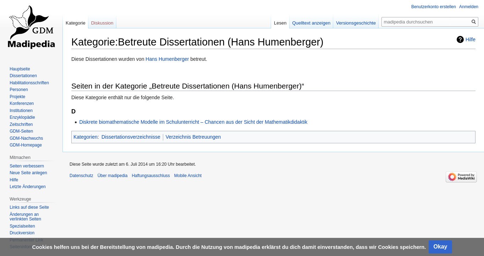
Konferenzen (22, 103)
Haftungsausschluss (151, 175)
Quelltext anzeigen (311, 23)
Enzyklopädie (22, 117)
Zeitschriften (21, 124)
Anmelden (468, 6)
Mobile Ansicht (188, 175)
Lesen (280, 23)
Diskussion (102, 23)
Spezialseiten (22, 226)
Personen (19, 89)
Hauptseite (20, 68)
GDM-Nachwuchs (26, 138)
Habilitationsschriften (29, 82)
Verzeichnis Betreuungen (193, 137)
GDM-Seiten (21, 131)
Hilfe (470, 39)
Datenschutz (81, 175)
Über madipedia (113, 175)
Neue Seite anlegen (28, 172)
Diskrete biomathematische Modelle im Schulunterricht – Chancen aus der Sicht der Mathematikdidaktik (193, 122)
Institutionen (21, 110)
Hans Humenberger (167, 59)
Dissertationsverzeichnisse (130, 137)
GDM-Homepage (26, 145)
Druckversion (22, 232)
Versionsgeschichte (356, 23)
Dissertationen (23, 75)
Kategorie (76, 23)
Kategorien (85, 137)
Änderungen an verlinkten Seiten (25, 217)
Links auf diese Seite (29, 207)
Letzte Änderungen (27, 186)
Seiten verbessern (27, 166)
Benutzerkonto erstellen (433, 6)
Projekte (17, 96)
